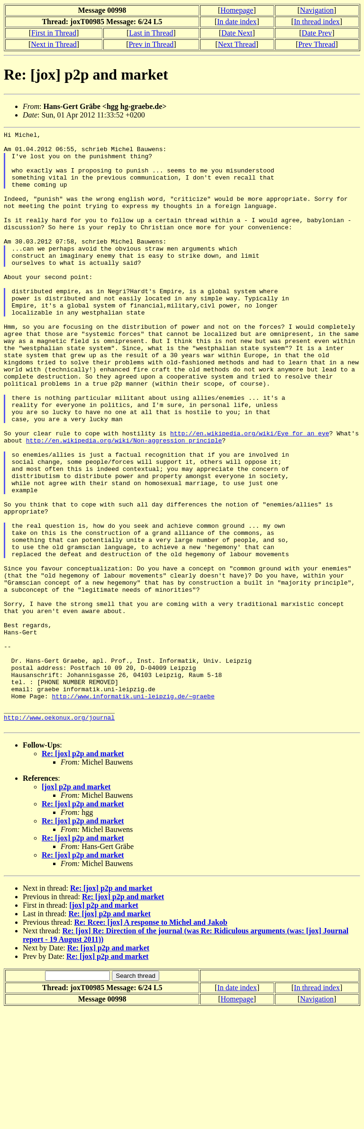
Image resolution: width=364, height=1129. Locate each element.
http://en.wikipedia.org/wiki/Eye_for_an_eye (249, 494)
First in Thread (53, 33)
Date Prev (317, 33)
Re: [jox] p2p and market (83, 873)
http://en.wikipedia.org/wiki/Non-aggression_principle (124, 502)
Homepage (236, 10)
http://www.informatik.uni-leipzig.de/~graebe (133, 809)
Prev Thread (316, 44)
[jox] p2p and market (76, 906)
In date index (237, 22)
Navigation (317, 10)
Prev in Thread (150, 44)
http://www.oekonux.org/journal (59, 835)
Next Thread (237, 44)
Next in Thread (54, 44)
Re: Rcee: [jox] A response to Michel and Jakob (150, 1042)
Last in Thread (151, 33)
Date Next (236, 33)
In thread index (317, 22)
